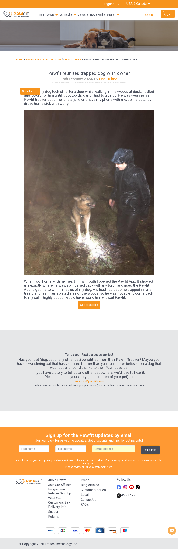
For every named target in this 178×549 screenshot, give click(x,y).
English (111, 4)
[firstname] (34, 449)
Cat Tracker (66, 14)
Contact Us (88, 500)
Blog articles (90, 485)
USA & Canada (136, 4)
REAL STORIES (73, 59)
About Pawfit (57, 480)
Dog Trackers (46, 14)
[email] (113, 449)
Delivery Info (57, 507)
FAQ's (85, 505)
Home (19, 59)
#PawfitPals (126, 495)
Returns (53, 517)
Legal (85, 495)
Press (85, 480)
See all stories (30, 91)
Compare (83, 14)
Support (111, 14)
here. (110, 467)
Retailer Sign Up (59, 493)
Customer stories (93, 490)
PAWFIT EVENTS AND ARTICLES (43, 59)
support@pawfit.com (89, 382)
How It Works (97, 14)
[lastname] (70, 449)
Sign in (149, 14)
